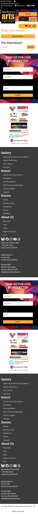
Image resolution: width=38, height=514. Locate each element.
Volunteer (6, 214)
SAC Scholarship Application (13, 185)
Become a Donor (9, 203)
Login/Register (6, 6)
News (5, 228)
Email (5, 84)
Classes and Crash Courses (13, 175)
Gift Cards (6, 167)
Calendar (6, 192)
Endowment (7, 207)
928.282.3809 (6, 1)
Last (4, 80)
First (4, 73)
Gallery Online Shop (10, 160)
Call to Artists (8, 164)
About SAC (7, 221)
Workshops (7, 178)
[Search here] (24, 19)
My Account (20, 6)
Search (33, 19)
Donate (28, 14)
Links (5, 225)
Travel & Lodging (9, 189)
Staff (5, 235)
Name (5, 65)
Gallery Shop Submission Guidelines (16, 157)
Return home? (18, 36)
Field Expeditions (9, 182)
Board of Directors (9, 232)
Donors (5, 210)
